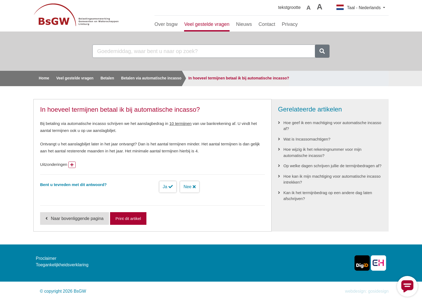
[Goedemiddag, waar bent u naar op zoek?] (204, 51)
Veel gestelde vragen (75, 78)
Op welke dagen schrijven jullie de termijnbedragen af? (332, 165)
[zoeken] (322, 51)
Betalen (107, 78)
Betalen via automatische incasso (151, 78)
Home (44, 78)
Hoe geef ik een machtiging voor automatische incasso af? (332, 125)
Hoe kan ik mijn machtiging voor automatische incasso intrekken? (332, 179)
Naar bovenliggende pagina (77, 218)
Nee (190, 186)
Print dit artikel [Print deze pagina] (128, 218)
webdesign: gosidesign (367, 291)
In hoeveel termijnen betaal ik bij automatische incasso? (238, 78)
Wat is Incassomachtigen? (306, 139)
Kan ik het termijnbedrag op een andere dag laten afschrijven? (327, 195)
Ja (168, 186)
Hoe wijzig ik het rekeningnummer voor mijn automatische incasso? (322, 152)
